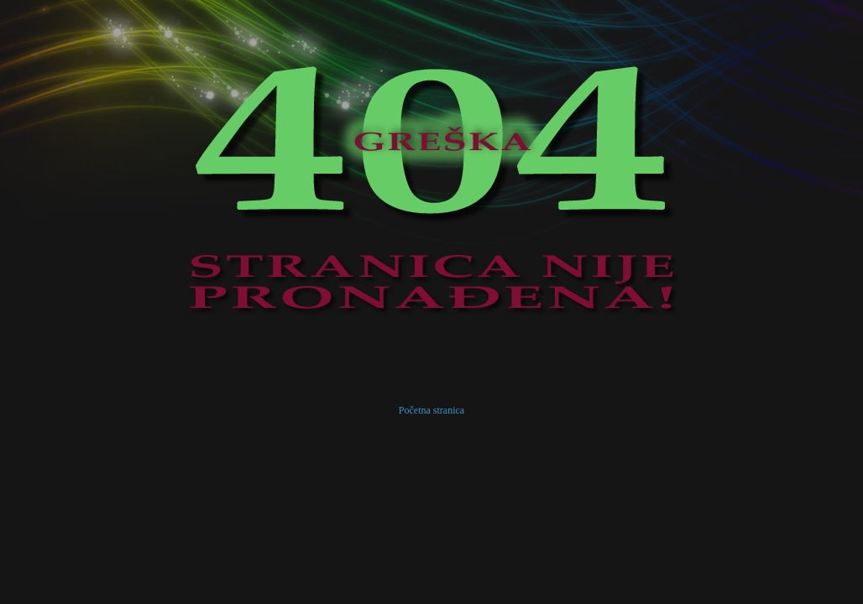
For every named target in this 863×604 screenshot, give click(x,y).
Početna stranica (431, 410)
